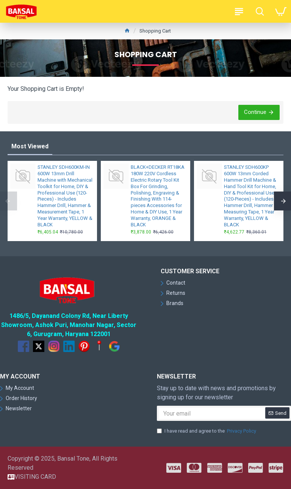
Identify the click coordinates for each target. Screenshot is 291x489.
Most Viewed (29, 146)
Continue (255, 112)
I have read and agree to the (207, 431)
